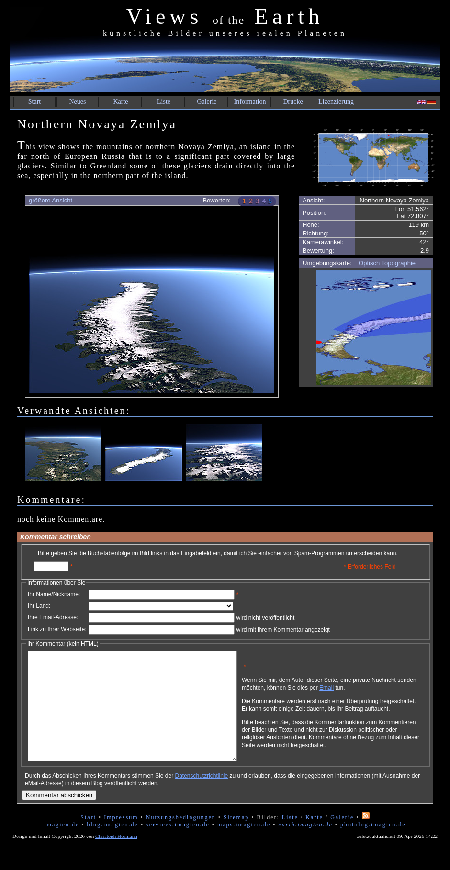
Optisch (369, 263)
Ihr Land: (39, 605)
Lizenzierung (336, 101)
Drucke (293, 101)
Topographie (399, 263)
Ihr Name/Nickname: (54, 594)
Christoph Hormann (116, 857)
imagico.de (61, 846)
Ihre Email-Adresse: (53, 617)
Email (372, 691)
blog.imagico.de (112, 846)
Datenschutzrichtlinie (201, 797)
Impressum (121, 839)
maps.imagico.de (243, 846)
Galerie (206, 101)
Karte (120, 101)
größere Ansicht (50, 200)
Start (34, 101)
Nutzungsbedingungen (181, 839)
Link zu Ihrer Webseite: (57, 629)
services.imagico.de (178, 846)
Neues (77, 101)
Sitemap (236, 839)
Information (250, 101)
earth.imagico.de (305, 846)
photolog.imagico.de (373, 846)
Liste (163, 101)
